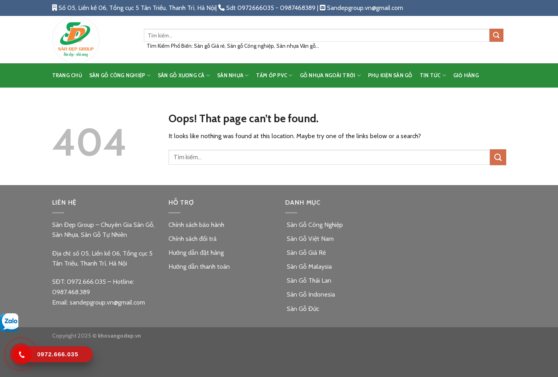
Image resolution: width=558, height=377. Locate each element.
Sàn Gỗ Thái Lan (308, 280)
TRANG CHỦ (67, 75)
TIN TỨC (433, 75)
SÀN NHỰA (233, 75)
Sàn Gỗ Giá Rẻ (305, 252)
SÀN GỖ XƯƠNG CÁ (184, 75)
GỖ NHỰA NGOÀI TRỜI (330, 75)
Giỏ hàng (466, 75)
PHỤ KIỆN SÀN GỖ (390, 75)
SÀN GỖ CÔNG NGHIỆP (120, 75)
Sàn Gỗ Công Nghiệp (314, 225)
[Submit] (496, 35)
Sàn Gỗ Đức (302, 309)
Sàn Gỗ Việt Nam (309, 238)
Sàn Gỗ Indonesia (310, 294)
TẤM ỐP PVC (274, 75)
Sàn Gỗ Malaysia (308, 266)
